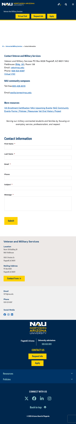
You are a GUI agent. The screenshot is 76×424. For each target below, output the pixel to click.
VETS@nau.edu (8, 294)
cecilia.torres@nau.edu (21, 92)
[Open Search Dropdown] (66, 4)
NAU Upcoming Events (41, 107)
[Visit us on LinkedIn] (12, 314)
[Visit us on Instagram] (8, 314)
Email (7, 164)
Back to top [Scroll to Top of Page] (36, 407)
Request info (38, 16)
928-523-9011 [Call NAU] (47, 343)
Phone (7, 174)
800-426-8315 (18, 85)
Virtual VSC (9, 73)
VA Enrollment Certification (17, 107)
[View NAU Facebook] (34, 398)
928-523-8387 (18, 70)
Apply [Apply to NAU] (37, 363)
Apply (52, 16)
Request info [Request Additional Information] (37, 356)
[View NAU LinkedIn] (41, 398)
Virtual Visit (22, 16)
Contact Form (14, 278)
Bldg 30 (20, 64)
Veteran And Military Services (13, 11)
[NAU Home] (18, 3)
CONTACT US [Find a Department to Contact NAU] (38, 350)
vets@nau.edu (17, 67)
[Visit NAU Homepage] (38, 328)
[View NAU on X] (26, 398)
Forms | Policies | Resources (24, 111)
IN (3, 46)
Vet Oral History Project (50, 111)
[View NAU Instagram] (49, 398)
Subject (8, 184)
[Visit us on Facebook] (5, 314)
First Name (9, 144)
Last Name (9, 154)
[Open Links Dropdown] (60, 4)
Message (9, 194)
